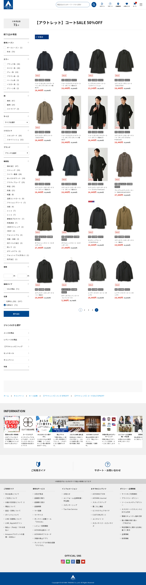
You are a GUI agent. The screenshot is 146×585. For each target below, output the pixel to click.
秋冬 (9, 51)
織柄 (9, 105)
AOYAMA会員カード (42, 530)
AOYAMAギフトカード (43, 534)
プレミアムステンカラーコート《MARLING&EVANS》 (124, 191)
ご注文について (11, 498)
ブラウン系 (11, 76)
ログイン (102, 6)
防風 (9, 190)
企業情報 (125, 534)
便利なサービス (39, 489)
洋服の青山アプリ (41, 538)
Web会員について (12, 494)
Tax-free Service (70, 509)
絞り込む (16, 314)
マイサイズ (38, 515)
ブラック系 (11, 64)
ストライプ (11, 109)
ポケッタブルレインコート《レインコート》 (70, 297)
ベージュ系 (11, 80)
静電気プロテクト (14, 219)
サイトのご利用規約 (129, 494)
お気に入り (127, 6)
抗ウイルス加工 (13, 243)
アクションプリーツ (14, 202)
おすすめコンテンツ (98, 489)
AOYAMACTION (99, 494)
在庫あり (9, 305)
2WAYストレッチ (13, 227)
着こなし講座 (98, 506)
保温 (9, 186)
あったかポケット (14, 178)
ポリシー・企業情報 (127, 489)
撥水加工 (10, 166)
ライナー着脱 (12, 174)
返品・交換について (13, 510)
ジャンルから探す (12, 325)
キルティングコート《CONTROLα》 (94, 241)
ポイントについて (12, 515)
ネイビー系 (11, 68)
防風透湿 (10, 223)
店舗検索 (118, 6)
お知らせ (67, 494)
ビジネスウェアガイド (101, 510)
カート (135, 4)
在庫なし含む (11, 301)
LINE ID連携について (13, 519)
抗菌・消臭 (11, 239)
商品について (10, 506)
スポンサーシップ (70, 505)
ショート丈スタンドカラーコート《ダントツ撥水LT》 (71, 84)
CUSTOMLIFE (98, 515)
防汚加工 (10, 259)
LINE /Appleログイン (13, 523)
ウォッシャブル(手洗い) (16, 255)
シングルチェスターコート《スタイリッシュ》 (97, 84)
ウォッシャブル (13, 235)
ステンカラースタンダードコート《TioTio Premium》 (97, 188)
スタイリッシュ (13, 139)
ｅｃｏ (9, 211)
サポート (110, 6)
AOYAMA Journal (99, 498)
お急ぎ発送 (38, 494)
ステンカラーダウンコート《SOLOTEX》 (123, 84)
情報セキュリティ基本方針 (132, 516)
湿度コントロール (14, 198)
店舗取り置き (39, 502)
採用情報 (125, 538)
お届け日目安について (13, 502)
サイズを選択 (10, 122)
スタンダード (12, 135)
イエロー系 (11, 84)
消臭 (9, 206)
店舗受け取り (39, 498)
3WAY (9, 231)
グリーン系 (11, 88)
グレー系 (10, 72)
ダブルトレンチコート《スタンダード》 (44, 244)
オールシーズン (13, 47)
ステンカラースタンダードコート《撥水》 (124, 241)
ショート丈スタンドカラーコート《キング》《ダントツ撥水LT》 (44, 85)
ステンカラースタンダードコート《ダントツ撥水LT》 (44, 188)
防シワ (9, 247)
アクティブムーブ (13, 182)
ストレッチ (11, 170)
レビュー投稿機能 (41, 526)
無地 (9, 101)
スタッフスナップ (99, 502)
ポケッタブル (12, 251)
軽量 (9, 194)
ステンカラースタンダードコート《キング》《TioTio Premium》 (124, 137)
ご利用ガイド (9, 489)
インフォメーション (69, 489)
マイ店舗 (37, 510)
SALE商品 (11, 289)
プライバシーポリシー (130, 498)
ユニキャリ (97, 519)
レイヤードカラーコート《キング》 (97, 294)
